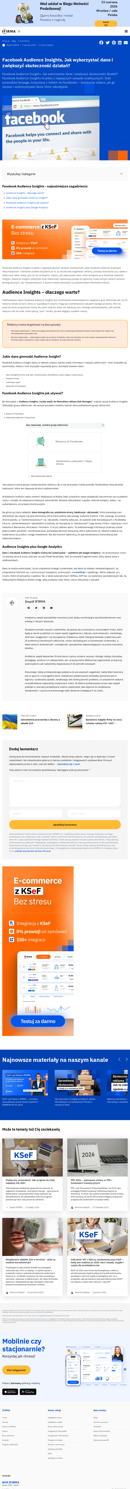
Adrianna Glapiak (80, 1207)
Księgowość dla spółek (57, 1431)
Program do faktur (55, 1440)
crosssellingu (79, 572)
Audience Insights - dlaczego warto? (25, 193)
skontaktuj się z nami (68, 764)
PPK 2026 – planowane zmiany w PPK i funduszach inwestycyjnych (91, 1181)
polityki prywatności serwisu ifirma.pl (33, 851)
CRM (50, 1453)
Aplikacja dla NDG (55, 1449)
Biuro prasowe (8, 1435)
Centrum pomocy (101, 1422)
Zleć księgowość (16, 1370)
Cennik (5, 1422)
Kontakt (5, 1440)
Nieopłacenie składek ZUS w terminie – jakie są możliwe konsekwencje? (30, 1261)
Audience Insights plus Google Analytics (27, 207)
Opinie (5, 1431)
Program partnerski (10, 1444)
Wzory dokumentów (102, 1431)
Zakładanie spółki (55, 1422)
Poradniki (97, 1426)
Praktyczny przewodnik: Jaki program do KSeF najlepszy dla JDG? (30, 1181)
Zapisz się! (106, 23)
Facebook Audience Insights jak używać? (27, 202)
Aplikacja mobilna (55, 1458)
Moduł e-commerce (56, 1444)
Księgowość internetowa (58, 1435)
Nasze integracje (100, 1435)
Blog (95, 1417)
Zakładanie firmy (55, 1417)
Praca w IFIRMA (9, 1426)
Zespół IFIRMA (10, 45)
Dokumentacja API (101, 1440)
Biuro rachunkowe (55, 1426)
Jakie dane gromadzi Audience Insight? (27, 197)
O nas (4, 1417)
